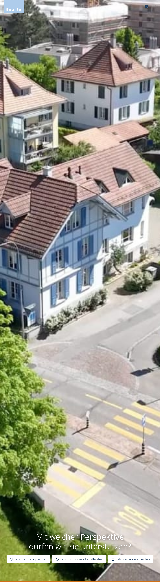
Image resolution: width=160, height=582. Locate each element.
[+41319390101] (146, 6)
